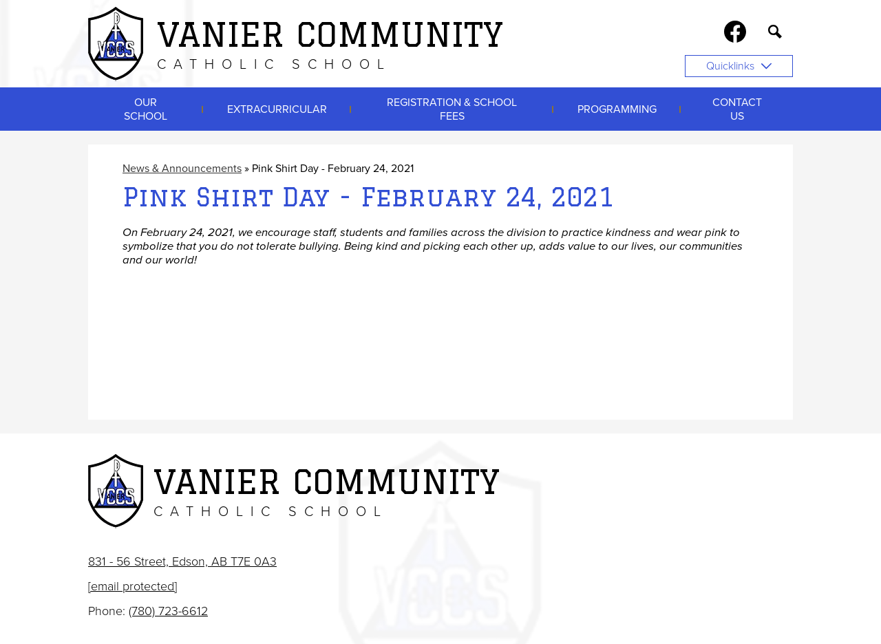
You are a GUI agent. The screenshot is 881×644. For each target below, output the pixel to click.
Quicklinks (739, 66)
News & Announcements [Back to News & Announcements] (182, 168)
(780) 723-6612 (168, 611)
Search (775, 34)
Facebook (735, 34)
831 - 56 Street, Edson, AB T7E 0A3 (182, 561)
